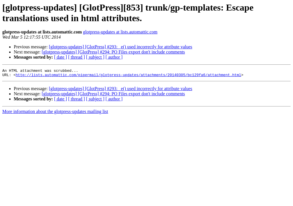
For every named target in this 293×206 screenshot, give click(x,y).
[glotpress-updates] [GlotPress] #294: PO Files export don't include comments (113, 51)
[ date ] (60, 57)
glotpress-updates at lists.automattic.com (120, 31)
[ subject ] (95, 57)
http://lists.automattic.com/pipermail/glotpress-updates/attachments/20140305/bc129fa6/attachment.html (128, 76)
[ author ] (114, 57)
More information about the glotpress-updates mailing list (55, 113)
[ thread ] (76, 57)
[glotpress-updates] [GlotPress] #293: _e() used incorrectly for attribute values (120, 46)
